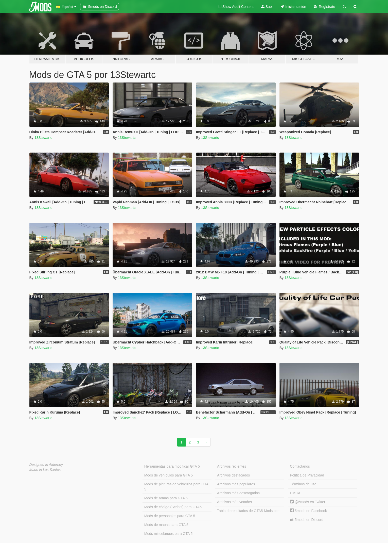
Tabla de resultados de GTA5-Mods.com (248, 511)
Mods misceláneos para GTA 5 (168, 534)
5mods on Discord (306, 520)
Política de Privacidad (307, 475)
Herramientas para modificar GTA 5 (172, 466)
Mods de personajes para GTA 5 (169, 516)
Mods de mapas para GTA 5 (166, 525)
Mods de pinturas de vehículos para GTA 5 (176, 486)
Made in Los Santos (45, 470)
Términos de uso (303, 484)
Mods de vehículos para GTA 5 (168, 475)
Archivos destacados (233, 475)
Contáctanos (300, 466)
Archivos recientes (231, 466)
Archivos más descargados (238, 493)
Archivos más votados (234, 502)
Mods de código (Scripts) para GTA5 (173, 507)
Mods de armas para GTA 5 (166, 498)
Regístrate (324, 7)
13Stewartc (43, 138)
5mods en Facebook (308, 510)
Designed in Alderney (46, 465)
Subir (267, 7)
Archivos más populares (236, 484)
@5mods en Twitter (307, 502)
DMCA (295, 493)
